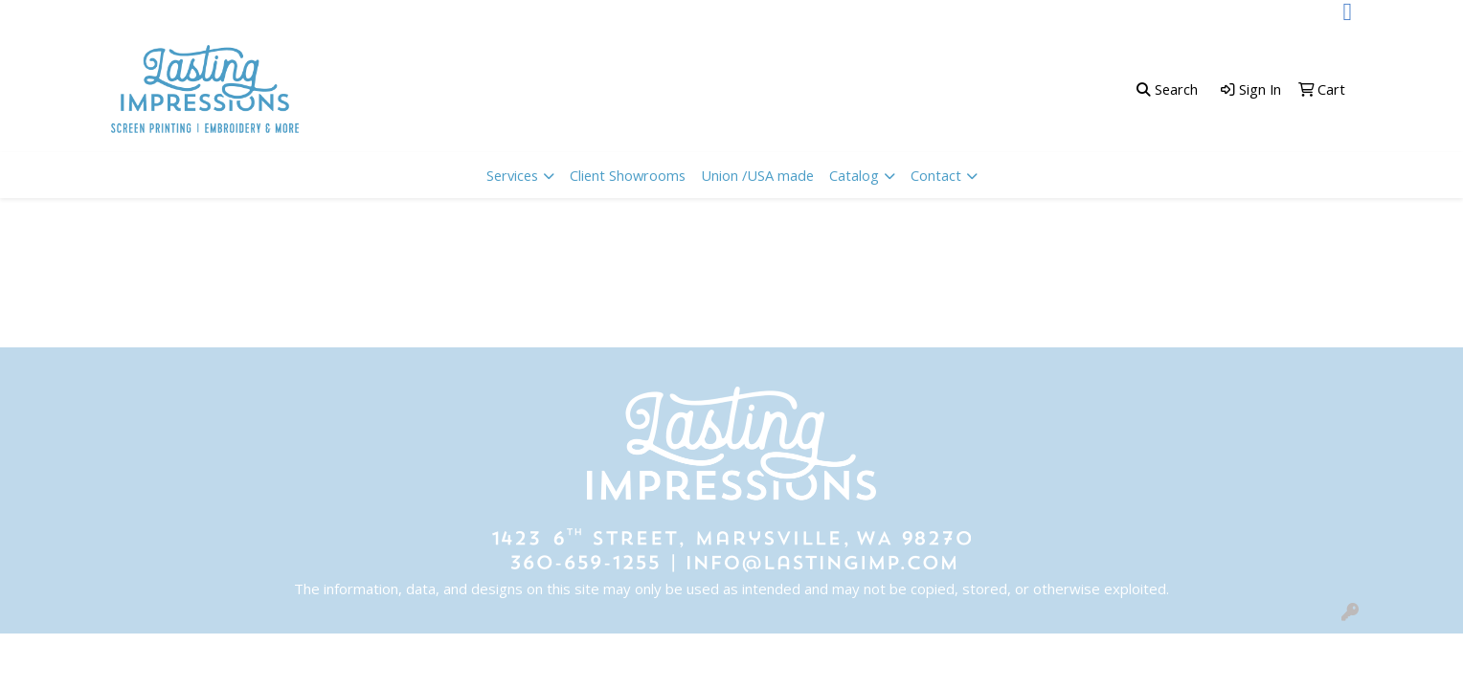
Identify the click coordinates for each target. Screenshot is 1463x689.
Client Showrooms (628, 175)
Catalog (854, 175)
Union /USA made (757, 175)
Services (512, 175)
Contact (936, 175)
